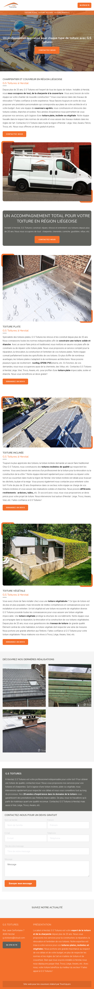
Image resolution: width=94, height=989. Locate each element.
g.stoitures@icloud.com (14, 938)
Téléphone (51, 833)
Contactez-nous (47, 50)
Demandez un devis (15, 381)
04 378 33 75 (84, 5)
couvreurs (44, 984)
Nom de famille (11, 820)
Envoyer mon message (20, 883)
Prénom (50, 820)
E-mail (7, 833)
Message (8, 859)
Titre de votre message (14, 846)
